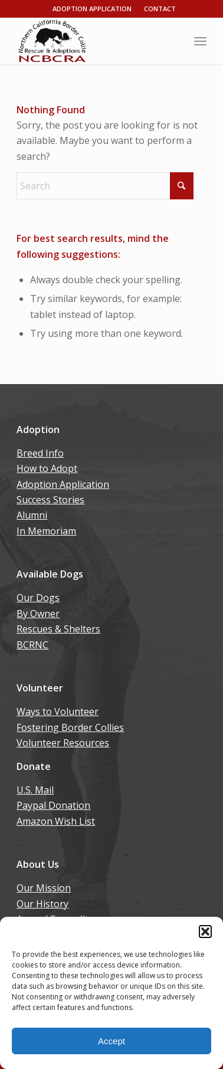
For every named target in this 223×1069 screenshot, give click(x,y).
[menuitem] (200, 41)
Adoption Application (92, 8)
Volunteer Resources (63, 742)
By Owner (38, 613)
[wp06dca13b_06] (92, 40)
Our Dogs (38, 597)
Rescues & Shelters (58, 628)
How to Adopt (47, 468)
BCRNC (32, 644)
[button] (205, 931)
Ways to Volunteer (58, 711)
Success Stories (50, 499)
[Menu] (200, 41)
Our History (42, 903)
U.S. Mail (35, 789)
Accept (111, 1041)
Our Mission (44, 887)
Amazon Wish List (56, 821)
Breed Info (40, 453)
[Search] (105, 185)
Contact (160, 8)
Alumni (32, 515)
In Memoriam (46, 530)
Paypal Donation (53, 805)
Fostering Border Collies (70, 727)
